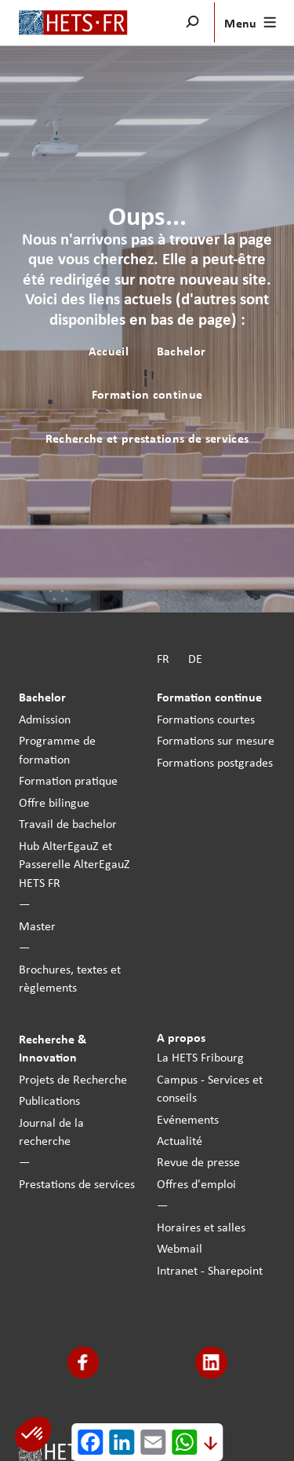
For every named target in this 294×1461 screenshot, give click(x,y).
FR (163, 658)
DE (195, 658)
